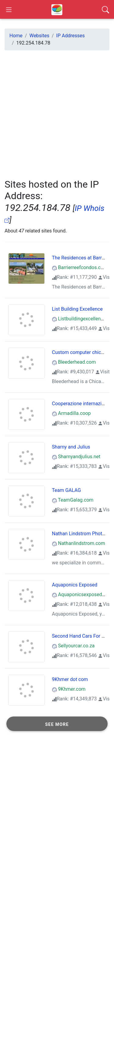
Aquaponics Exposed (74, 585)
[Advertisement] (57, 112)
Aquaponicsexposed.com (82, 594)
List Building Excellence (77, 309)
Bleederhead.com (74, 362)
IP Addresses (70, 35)
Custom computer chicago (80, 352)
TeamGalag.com (73, 500)
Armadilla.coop (71, 413)
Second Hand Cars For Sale (81, 636)
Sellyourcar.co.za (73, 646)
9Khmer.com (69, 689)
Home (15, 35)
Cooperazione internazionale (82, 403)
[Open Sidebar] (9, 9)
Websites (39, 35)
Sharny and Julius (71, 447)
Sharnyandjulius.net (76, 456)
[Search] (105, 9)
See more (57, 724)
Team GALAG (66, 490)
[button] (57, 723)
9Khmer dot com (70, 679)
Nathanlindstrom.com (78, 543)
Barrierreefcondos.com (80, 267)
